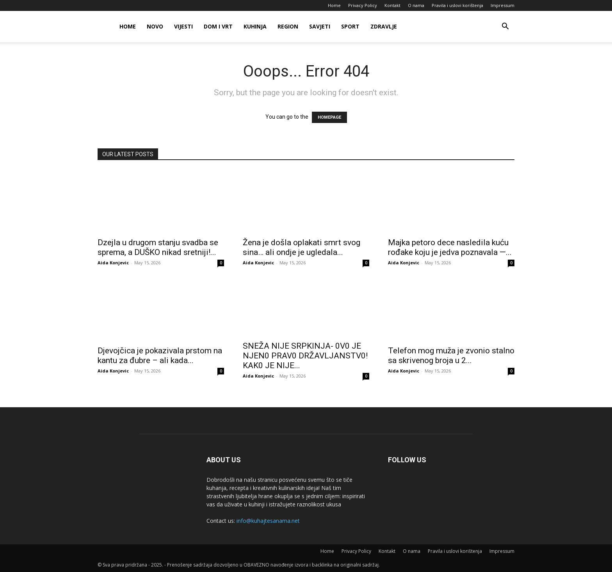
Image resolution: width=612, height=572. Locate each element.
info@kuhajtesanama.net (268, 520)
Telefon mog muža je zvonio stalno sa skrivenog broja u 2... (451, 355)
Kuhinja (255, 26)
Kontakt (392, 5)
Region (288, 26)
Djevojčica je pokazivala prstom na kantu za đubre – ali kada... (160, 355)
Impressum (502, 5)
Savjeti (319, 26)
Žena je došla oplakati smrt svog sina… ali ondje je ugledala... (301, 247)
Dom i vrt (218, 26)
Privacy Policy (362, 5)
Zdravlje (383, 26)
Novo (155, 26)
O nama (416, 5)
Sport (350, 26)
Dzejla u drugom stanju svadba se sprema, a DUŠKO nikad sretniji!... (158, 247)
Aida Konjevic (113, 263)
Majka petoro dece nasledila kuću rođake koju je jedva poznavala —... (450, 247)
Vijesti (183, 26)
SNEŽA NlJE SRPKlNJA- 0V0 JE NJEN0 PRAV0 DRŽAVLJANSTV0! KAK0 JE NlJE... (305, 355)
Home (334, 5)
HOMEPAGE (329, 117)
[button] (505, 27)
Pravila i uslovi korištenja (457, 5)
